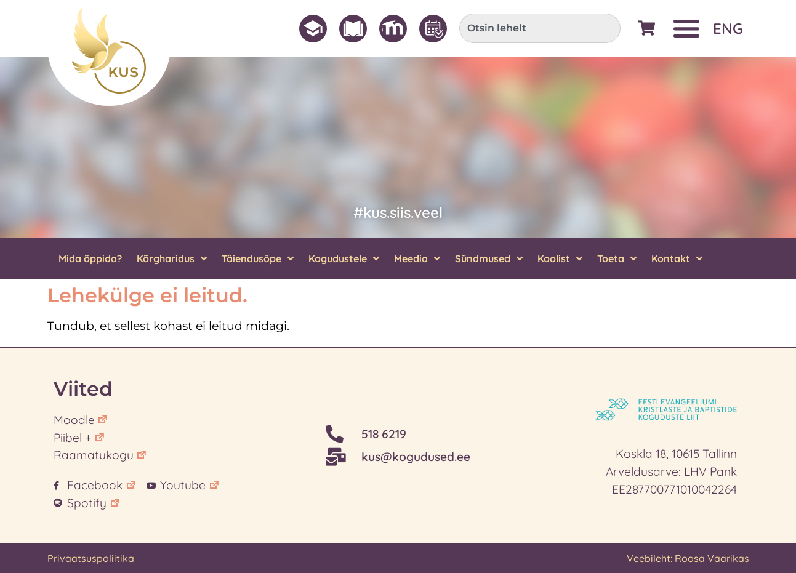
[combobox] (540, 28)
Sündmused (489, 258)
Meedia (417, 258)
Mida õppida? (90, 258)
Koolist (559, 258)
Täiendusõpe (258, 258)
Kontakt (676, 258)
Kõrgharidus (172, 258)
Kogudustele (343, 258)
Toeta (617, 258)
